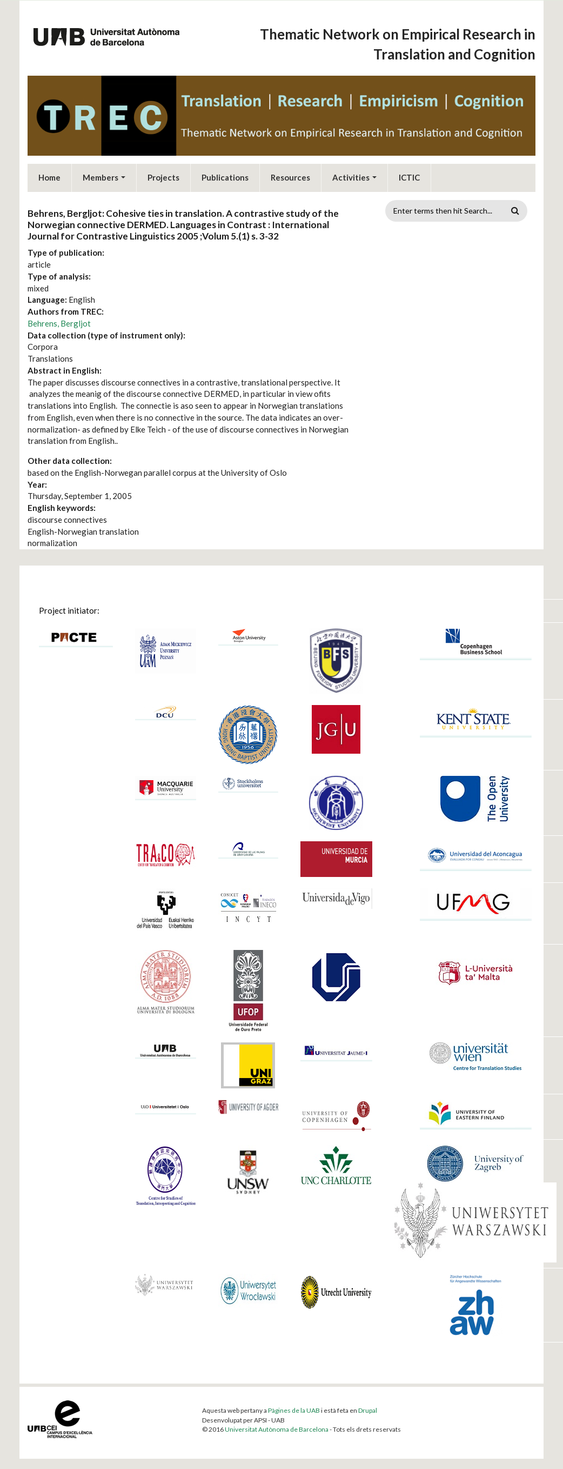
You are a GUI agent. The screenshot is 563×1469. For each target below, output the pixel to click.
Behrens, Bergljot (59, 320)
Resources (290, 175)
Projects (163, 175)
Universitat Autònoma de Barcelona (277, 1427)
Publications (225, 175)
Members (104, 175)
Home (49, 175)
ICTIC (409, 175)
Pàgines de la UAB (294, 1408)
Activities (354, 175)
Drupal (367, 1408)
